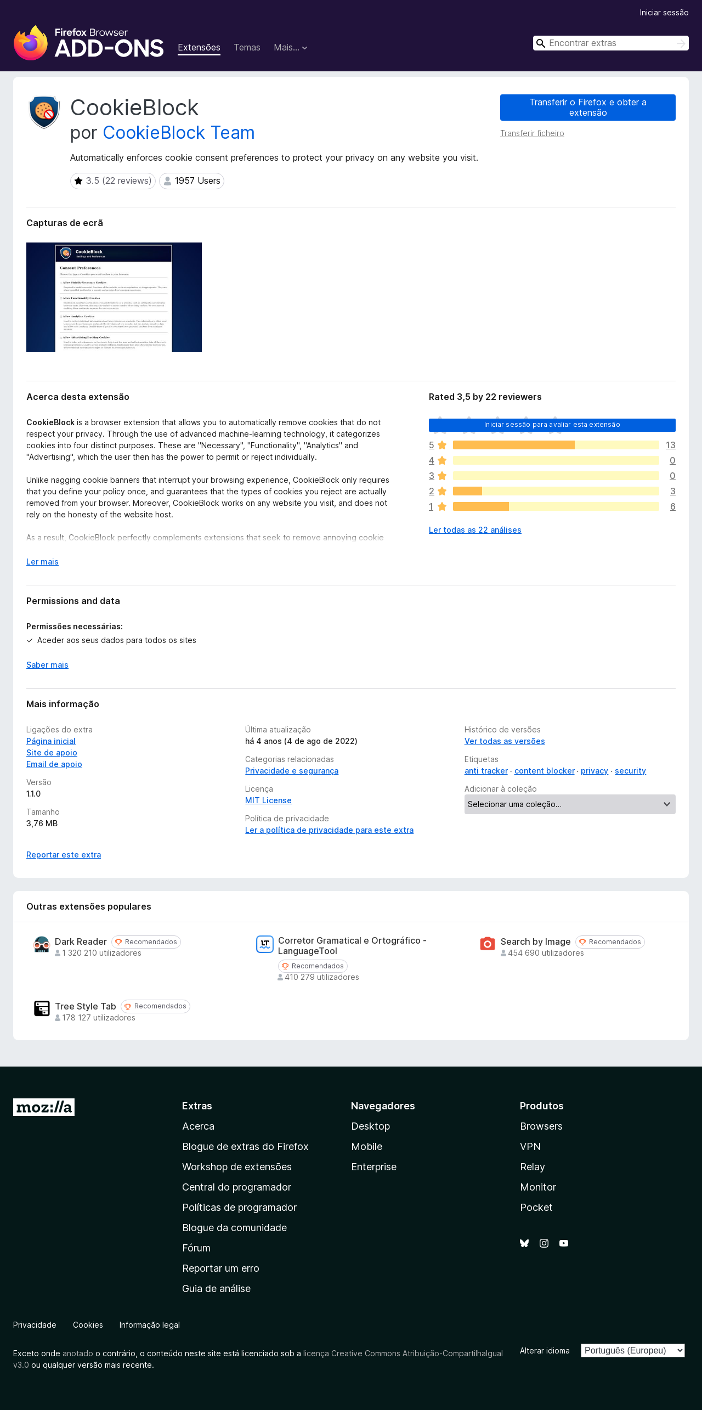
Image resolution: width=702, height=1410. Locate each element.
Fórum (196, 1248)
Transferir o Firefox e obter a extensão (588, 107)
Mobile (366, 1146)
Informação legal (150, 1324)
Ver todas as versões (505, 741)
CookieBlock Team (179, 132)
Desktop (370, 1126)
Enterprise (374, 1166)
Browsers (541, 1126)
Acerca (198, 1126)
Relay (532, 1166)
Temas (247, 47)
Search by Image (536, 942)
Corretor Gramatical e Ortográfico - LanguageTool (352, 945)
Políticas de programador (239, 1207)
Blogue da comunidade (234, 1227)
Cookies (88, 1324)
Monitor (538, 1187)
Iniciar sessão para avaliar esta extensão (552, 424)
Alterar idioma (545, 1350)
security (630, 770)
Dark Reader (81, 942)
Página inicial (51, 741)
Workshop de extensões (237, 1166)
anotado (78, 1353)
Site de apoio (51, 752)
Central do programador (236, 1187)
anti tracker (486, 770)
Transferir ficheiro (532, 133)
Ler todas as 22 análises (475, 529)
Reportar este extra (63, 854)
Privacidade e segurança (291, 770)
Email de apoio (54, 764)
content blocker (544, 770)
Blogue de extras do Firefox (245, 1146)
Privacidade (34, 1324)
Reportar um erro (220, 1268)
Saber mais (47, 664)
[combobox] (611, 43)
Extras (197, 1106)
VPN (530, 1146)
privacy (594, 770)
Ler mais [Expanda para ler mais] (42, 561)
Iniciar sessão (664, 12)
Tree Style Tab (85, 1006)
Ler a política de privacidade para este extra (329, 829)
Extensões (199, 47)
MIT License (268, 800)
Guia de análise (216, 1288)
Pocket (536, 1207)
